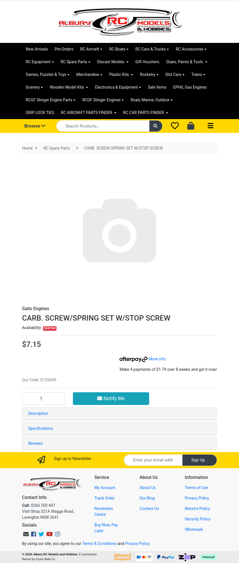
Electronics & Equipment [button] (116, 87)
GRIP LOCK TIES (40, 112)
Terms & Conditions (99, 543)
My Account (104, 487)
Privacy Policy (197, 498)
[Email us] (26, 534)
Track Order (104, 498)
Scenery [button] (33, 87)
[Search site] (156, 126)
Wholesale (194, 529)
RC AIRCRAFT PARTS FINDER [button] (87, 112)
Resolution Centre (103, 511)
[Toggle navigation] (210, 126)
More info (143, 359)
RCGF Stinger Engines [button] (101, 100)
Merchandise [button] (87, 74)
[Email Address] (153, 460)
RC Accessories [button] (189, 49)
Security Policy (197, 519)
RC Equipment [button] (38, 62)
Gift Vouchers (147, 62)
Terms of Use (196, 487)
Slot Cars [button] (173, 74)
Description (38, 413)
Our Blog (147, 498)
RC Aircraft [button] (89, 49)
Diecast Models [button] (111, 62)
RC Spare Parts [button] (74, 62)
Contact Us (149, 508)
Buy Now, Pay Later (106, 528)
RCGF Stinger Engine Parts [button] (49, 100)
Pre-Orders (64, 49)
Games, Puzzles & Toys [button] (46, 74)
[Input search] (102, 126)
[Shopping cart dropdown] (191, 126)
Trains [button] (196, 74)
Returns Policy (197, 508)
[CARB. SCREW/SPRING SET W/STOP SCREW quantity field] (43, 398)
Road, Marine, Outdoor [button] (150, 100)
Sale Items (157, 87)
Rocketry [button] (147, 74)
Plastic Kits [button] (119, 74)
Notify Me (111, 398)
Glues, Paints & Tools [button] (185, 62)
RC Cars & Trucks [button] (150, 49)
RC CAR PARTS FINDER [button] (144, 112)
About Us (148, 487)
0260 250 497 (38, 505)
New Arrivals (37, 49)
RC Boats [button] (117, 49)
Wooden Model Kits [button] (67, 87)
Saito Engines (35, 308)
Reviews (35, 443)
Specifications (40, 428)
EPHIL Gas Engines (190, 87)
